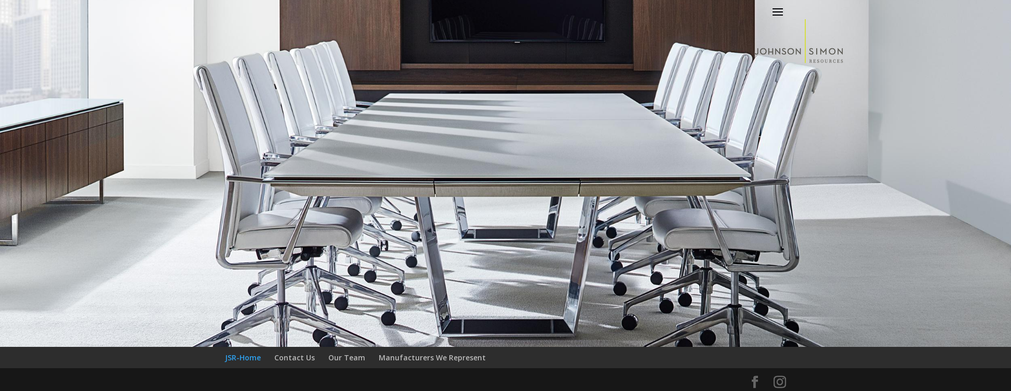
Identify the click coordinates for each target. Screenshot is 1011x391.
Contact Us (294, 357)
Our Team (346, 357)
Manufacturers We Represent (432, 357)
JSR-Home (243, 357)
